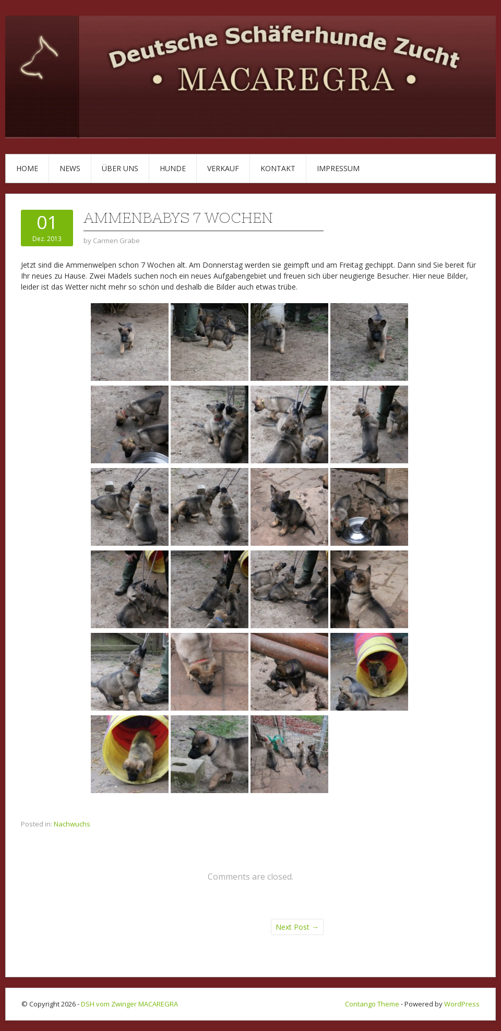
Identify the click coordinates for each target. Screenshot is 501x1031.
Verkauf (223, 168)
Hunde (173, 168)
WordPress (462, 1004)
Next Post (297, 927)
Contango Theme (372, 1004)
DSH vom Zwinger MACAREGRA (129, 1004)
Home (27, 168)
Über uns (120, 168)
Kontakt (277, 168)
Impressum (338, 168)
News (69, 168)
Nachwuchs (72, 824)
